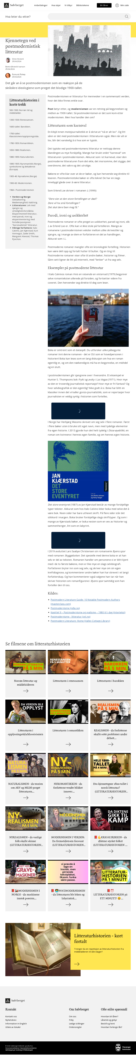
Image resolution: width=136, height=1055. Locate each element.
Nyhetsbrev (11, 1020)
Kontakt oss (11, 1016)
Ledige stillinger (77, 1024)
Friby (71, 1020)
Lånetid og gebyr (109, 1020)
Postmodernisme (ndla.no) (66, 608)
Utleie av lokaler (13, 1027)
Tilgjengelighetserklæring (28, 1048)
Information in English (16, 1024)
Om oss (72, 1016)
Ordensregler (75, 1027)
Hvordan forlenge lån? (112, 1027)
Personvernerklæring (12, 1048)
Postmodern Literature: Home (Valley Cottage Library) (81, 620)
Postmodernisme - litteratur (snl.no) (71, 616)
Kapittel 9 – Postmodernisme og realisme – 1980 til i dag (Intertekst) (89, 612)
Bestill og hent (108, 1024)
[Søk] (89, 16)
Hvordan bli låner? (110, 1016)
